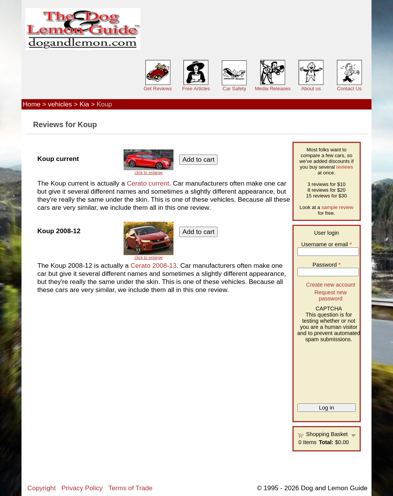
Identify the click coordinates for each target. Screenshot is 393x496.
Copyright (41, 488)
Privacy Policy (81, 488)
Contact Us (349, 88)
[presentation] (328, 370)
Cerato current (148, 183)
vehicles (60, 104)
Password (326, 265)
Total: (326, 442)
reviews (344, 167)
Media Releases (273, 88)
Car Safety (234, 88)
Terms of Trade (130, 488)
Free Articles (196, 88)
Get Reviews (158, 88)
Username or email (326, 244)
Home (31, 104)
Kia (84, 104)
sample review (337, 207)
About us (311, 88)
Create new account (330, 285)
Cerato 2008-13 (153, 265)
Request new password (330, 295)
